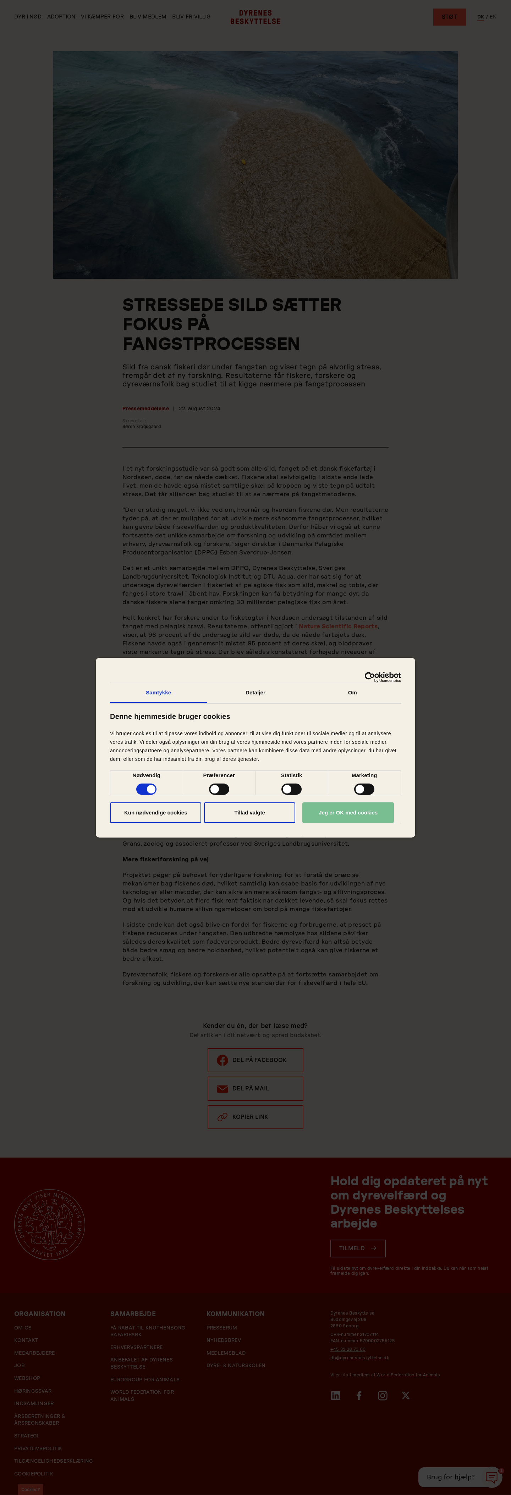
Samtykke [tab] (158, 692)
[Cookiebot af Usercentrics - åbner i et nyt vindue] (370, 677)
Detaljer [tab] (255, 692)
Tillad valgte (249, 812)
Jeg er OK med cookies (348, 812)
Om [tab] (352, 692)
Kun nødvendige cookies (155, 812)
